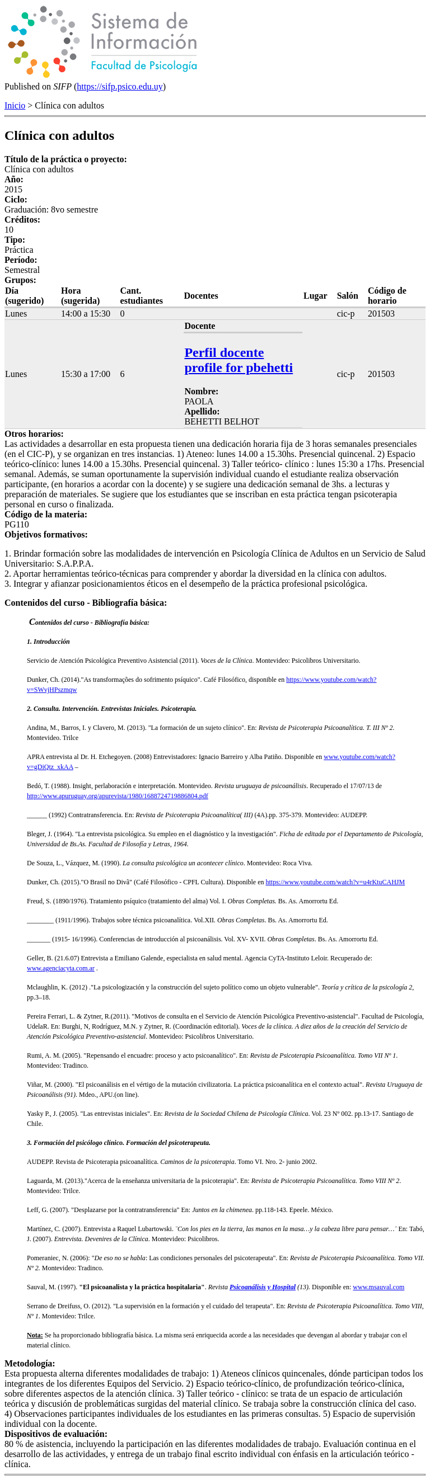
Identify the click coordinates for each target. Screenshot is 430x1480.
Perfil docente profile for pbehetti (238, 360)
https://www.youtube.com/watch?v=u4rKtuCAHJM (335, 882)
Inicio (14, 105)
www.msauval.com (378, 1287)
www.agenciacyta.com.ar (61, 968)
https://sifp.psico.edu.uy (119, 86)
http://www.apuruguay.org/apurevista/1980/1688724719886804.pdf (117, 796)
